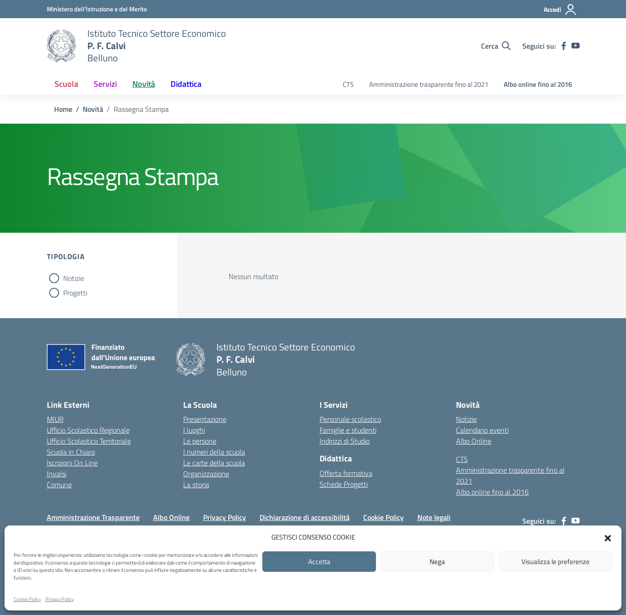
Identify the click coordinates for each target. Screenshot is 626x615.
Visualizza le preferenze (555, 561)
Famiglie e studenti (348, 430)
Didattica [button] (185, 84)
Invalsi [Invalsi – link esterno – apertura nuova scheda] (56, 473)
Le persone (199, 440)
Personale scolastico (350, 419)
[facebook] (564, 46)
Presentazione (204, 419)
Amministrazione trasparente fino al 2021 (428, 84)
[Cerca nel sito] (495, 46)
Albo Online (473, 440)
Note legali (434, 517)
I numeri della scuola (214, 451)
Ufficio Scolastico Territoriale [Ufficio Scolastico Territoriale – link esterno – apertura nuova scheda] (89, 440)
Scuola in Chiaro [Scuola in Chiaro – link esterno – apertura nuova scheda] (71, 451)
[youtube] (575, 46)
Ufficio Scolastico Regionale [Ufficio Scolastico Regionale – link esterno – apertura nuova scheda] (88, 430)
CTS (348, 84)
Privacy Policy (59, 599)
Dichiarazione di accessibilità (305, 517)
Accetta (319, 561)
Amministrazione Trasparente (93, 517)
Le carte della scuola (214, 462)
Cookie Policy (27, 599)
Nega (437, 561)
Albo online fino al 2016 (538, 84)
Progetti (75, 292)
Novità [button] (143, 84)
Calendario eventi (482, 430)
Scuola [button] (66, 84)
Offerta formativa (346, 473)
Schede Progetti (344, 484)
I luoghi (194, 430)
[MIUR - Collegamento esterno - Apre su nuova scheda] (97, 9)
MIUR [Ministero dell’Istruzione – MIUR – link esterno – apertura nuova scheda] (55, 419)
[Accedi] (560, 9)
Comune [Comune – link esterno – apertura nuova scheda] (59, 484)
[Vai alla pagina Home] (63, 109)
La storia (196, 484)
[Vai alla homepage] (61, 46)
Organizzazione (206, 473)
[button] (607, 537)
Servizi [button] (105, 84)
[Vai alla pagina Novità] (93, 109)
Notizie (73, 278)
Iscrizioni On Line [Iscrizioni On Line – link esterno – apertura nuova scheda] (72, 462)
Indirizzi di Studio (345, 440)
